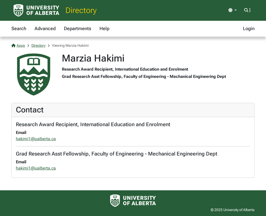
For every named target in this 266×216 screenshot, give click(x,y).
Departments (77, 28)
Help (104, 28)
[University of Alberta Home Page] (36, 10)
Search (18, 28)
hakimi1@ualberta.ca (36, 138)
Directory (81, 10)
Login (249, 28)
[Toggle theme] (232, 10)
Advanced (45, 28)
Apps (18, 45)
